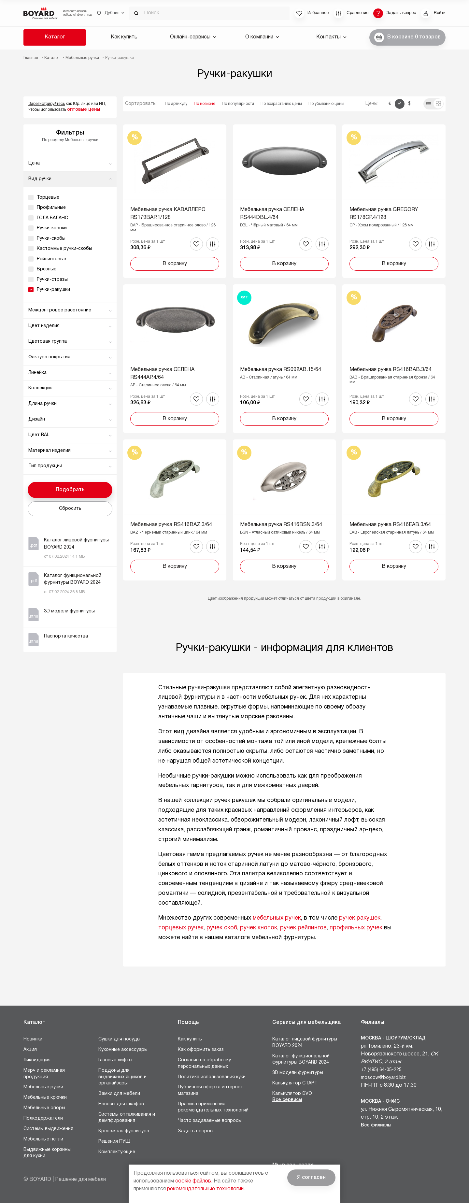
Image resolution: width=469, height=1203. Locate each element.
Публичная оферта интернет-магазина (211, 1090)
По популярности (238, 104)
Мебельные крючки (45, 1098)
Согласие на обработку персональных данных (204, 1063)
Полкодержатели (43, 1118)
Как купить (124, 37)
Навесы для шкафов (121, 1104)
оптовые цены (83, 109)
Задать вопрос (195, 1131)
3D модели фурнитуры (297, 1073)
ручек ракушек (359, 918)
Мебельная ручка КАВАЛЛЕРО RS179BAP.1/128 (168, 214)
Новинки (32, 1039)
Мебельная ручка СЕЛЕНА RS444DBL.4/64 (272, 214)
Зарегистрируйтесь (46, 104)
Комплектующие (116, 1152)
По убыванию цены (326, 104)
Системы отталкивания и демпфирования (126, 1117)
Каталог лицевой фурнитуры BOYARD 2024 (304, 1042)
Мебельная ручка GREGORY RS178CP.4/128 (383, 214)
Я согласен (311, 1177)
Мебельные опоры (44, 1108)
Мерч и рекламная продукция (44, 1073)
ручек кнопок (258, 928)
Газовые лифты (115, 1060)
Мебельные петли (43, 1139)
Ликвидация (36, 1060)
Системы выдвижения (48, 1129)
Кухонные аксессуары (123, 1050)
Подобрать (70, 490)
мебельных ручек (277, 918)
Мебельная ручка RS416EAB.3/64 (390, 525)
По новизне (204, 104)
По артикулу (176, 104)
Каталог (55, 37)
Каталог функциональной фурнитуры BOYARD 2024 (301, 1059)
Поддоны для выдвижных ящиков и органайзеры (122, 1076)
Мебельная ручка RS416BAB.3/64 (390, 369)
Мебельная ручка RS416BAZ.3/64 (171, 525)
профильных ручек (356, 928)
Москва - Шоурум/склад (393, 1038)
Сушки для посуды (119, 1039)
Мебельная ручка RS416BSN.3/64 (281, 525)
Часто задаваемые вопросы (210, 1121)
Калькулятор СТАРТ (295, 1083)
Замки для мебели (119, 1094)
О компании (262, 37)
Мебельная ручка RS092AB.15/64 (280, 369)
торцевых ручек (181, 928)
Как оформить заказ (201, 1050)
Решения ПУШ (114, 1141)
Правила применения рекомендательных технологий (213, 1107)
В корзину (175, 264)
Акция (30, 1050)
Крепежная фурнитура (123, 1131)
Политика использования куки (212, 1077)
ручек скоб (221, 928)
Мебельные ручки (43, 1087)
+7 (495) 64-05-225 (381, 1070)
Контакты (331, 37)
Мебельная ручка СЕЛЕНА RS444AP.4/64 (162, 373)
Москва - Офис (380, 1101)
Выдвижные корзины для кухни (47, 1153)
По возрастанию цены (281, 104)
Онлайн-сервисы (193, 37)
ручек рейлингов (303, 928)
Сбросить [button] (70, 509)
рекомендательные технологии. (206, 1189)
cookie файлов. (193, 1181)
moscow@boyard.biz (383, 1078)
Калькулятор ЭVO (292, 1094)
